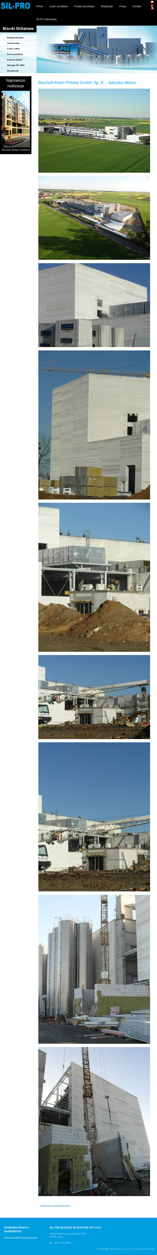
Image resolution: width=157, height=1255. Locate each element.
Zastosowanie (13, 43)
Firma (39, 6)
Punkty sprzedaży (84, 6)
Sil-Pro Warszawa (46, 19)
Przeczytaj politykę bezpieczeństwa (20, 1237)
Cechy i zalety (13, 49)
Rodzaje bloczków (15, 38)
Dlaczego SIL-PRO (16, 65)
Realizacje (107, 6)
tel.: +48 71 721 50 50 (60, 1243)
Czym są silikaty (58, 6)
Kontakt (136, 6)
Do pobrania (13, 71)
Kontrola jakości (14, 60)
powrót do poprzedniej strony (56, 1206)
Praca (122, 6)
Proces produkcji (15, 54)
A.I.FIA (152, 1249)
